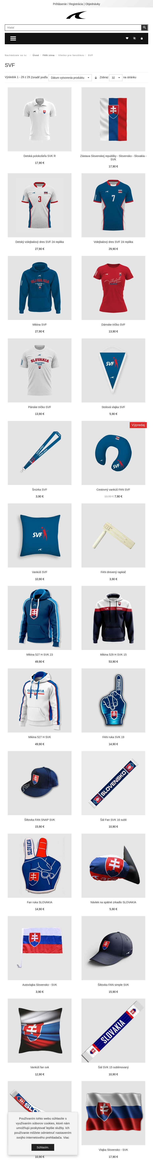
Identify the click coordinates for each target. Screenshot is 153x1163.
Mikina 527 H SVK (39, 737)
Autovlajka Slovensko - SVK (39, 984)
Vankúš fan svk (39, 1067)
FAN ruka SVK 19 (113, 737)
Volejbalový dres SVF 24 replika (113, 241)
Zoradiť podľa (39, 77)
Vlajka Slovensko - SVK (113, 1149)
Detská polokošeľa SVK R (40, 156)
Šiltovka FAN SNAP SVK (39, 819)
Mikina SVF (39, 324)
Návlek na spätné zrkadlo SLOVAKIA (113, 902)
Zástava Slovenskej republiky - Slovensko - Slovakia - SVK (113, 157)
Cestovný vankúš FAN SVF (113, 489)
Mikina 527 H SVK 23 (39, 654)
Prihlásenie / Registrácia (68, 4)
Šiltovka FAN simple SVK (113, 984)
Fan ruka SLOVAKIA (39, 902)
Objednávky (92, 4)
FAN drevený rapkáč (113, 572)
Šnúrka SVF (39, 489)
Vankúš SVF (39, 572)
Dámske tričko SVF (113, 324)
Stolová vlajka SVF (113, 407)
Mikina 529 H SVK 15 (113, 654)
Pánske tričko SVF (39, 407)
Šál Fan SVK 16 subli (113, 819)
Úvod (36, 55)
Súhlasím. (43, 1147)
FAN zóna (49, 55)
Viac (66, 1137)
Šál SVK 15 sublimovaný (113, 1067)
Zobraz (104, 77)
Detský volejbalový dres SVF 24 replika (40, 241)
